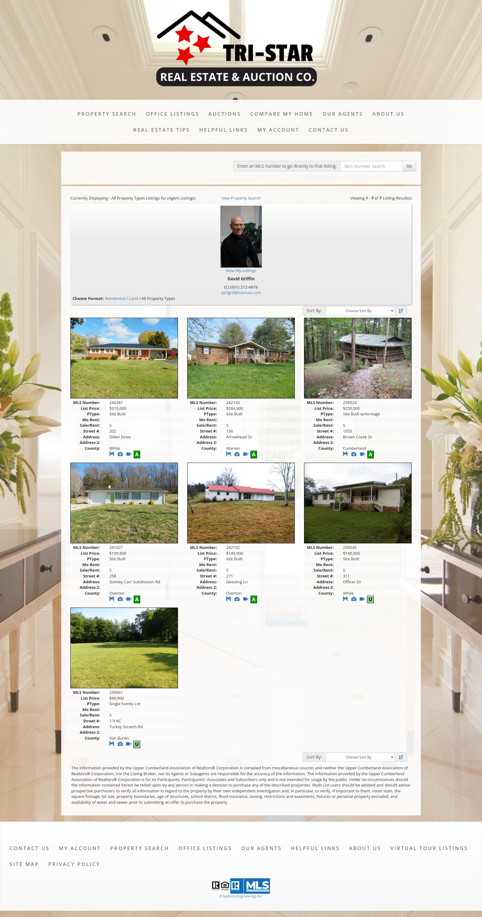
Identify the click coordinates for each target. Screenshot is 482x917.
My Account (278, 129)
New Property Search (241, 198)
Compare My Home (281, 114)
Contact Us (329, 129)
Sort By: (314, 310)
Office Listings (172, 114)
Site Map (24, 864)
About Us (388, 114)
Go (409, 166)
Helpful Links (223, 129)
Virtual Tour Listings (429, 848)
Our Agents (342, 114)
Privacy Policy (74, 864)
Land (133, 298)
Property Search (106, 114)
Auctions (224, 114)
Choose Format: (88, 298)
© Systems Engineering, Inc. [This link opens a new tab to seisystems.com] (241, 896)
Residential (115, 298)
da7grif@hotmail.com (241, 292)
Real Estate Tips (161, 129)
